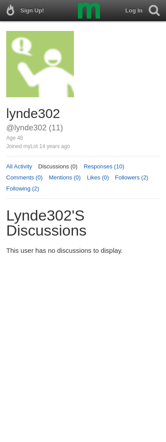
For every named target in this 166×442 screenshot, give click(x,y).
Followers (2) (131, 177)
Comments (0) (24, 177)
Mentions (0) (65, 177)
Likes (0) (98, 177)
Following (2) (22, 188)
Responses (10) (104, 166)
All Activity (19, 166)
